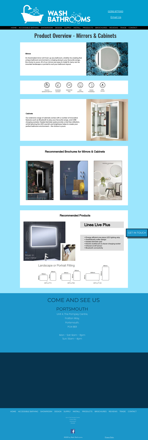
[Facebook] (73, 431)
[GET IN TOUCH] (137, 233)
